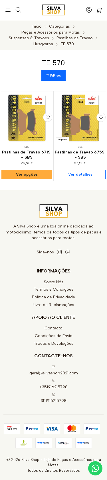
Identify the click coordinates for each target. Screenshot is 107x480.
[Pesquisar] (18, 10)
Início (37, 26)
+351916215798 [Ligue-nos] (53, 384)
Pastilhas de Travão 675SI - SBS (80, 155)
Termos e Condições (53, 289)
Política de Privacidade (53, 296)
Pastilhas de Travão (74, 38)
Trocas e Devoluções (53, 343)
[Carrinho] (99, 10)
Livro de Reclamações (53, 304)
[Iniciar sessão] (88, 10)
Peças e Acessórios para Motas (50, 32)
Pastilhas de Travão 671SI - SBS (27, 155)
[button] (53, 75)
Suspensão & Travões (29, 38)
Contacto (53, 327)
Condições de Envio (53, 335)
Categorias (59, 26)
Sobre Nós (53, 281)
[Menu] (8, 10)
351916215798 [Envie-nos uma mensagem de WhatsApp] (53, 397)
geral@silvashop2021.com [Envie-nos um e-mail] (53, 370)
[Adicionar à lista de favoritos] (47, 117)
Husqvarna (43, 44)
